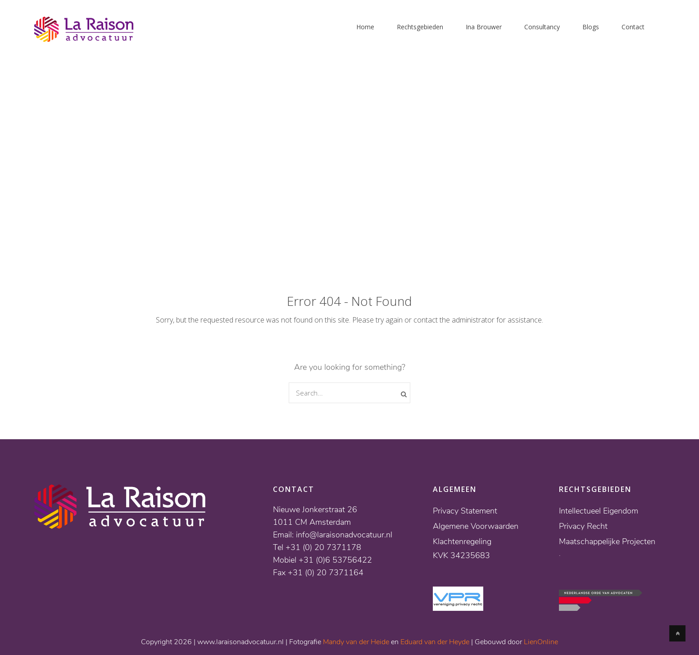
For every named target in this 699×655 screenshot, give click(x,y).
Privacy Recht (583, 526)
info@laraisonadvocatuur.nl (344, 534)
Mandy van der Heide (356, 642)
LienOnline (541, 642)
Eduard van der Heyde (434, 642)
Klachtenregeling (462, 541)
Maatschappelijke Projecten (607, 541)
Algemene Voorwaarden (475, 526)
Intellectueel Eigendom (598, 510)
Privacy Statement (465, 510)
